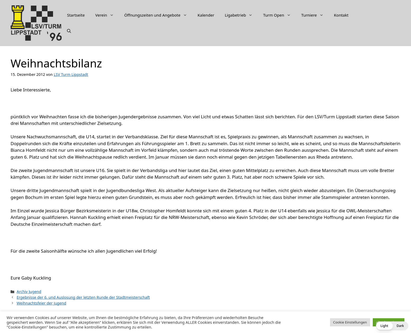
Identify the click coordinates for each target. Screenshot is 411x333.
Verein (107, 15)
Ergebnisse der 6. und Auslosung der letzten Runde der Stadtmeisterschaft (83, 297)
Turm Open (279, 15)
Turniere (315, 15)
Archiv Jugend (29, 291)
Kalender (206, 15)
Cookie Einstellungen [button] (350, 322)
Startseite (76, 15)
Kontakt (341, 15)
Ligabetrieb (241, 15)
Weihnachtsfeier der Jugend (41, 303)
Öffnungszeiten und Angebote (158, 15)
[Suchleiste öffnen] (69, 31)
